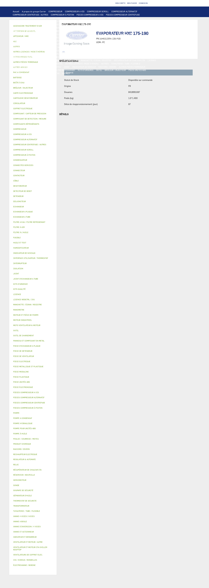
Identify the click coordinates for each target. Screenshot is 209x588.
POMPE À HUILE (120, 44)
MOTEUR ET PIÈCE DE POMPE (119, 41)
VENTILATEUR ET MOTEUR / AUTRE (29, 31)
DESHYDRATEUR (134, 47)
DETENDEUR (78, 50)
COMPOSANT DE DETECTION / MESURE (30, 24)
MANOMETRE (54, 73)
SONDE (50, 37)
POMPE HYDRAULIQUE (55, 41)
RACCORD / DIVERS (107, 67)
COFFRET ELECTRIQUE (57, 34)
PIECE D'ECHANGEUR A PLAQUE (27, 28)
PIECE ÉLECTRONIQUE (23, 387)
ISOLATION (133, 54)
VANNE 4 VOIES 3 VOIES (48, 57)
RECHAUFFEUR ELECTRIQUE (69, 37)
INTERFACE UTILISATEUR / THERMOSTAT (31, 21)
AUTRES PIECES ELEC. (23, 41)
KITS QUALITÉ (38, 73)
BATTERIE (75, 24)
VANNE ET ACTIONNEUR (23, 57)
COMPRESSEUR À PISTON (62, 15)
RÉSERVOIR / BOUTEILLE (113, 54)
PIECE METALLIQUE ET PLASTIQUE (125, 50)
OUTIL (99, 70)
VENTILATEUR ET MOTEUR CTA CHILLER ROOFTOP (128, 28)
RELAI (16, 34)
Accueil (16, 11)
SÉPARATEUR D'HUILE (101, 44)
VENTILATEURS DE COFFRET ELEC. (28, 37)
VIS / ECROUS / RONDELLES (25, 70)
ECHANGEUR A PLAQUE (93, 24)
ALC (52, 24)
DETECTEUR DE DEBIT (90, 47)
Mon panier (132, 3)
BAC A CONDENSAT (76, 54)
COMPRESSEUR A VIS (74, 11)
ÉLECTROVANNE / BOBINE (107, 57)
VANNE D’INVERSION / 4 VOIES (56, 50)
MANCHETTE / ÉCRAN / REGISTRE (96, 60)
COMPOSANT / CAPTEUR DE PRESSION (60, 47)
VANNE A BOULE (85, 57)
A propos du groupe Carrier (34, 11)
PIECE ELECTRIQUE (104, 31)
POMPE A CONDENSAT (78, 41)
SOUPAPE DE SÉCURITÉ (114, 47)
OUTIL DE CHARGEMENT (111, 21)
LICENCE (152, 60)
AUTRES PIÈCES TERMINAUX (132, 67)
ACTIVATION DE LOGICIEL (50, 63)
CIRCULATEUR (97, 41)
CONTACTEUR (150, 31)
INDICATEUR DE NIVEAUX (84, 67)
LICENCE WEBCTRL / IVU (24, 63)
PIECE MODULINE (21, 73)
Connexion (143, 3)
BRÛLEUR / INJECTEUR (115, 70)
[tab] (33, 78)
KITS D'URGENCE (86, 70)
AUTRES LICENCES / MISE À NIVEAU (82, 63)
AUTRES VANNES (128, 57)
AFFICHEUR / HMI (61, 21)
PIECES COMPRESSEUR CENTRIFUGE (123, 15)
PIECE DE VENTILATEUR (81, 31)
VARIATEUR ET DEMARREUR (128, 31)
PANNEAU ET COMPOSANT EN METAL (48, 54)
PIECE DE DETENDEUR (96, 50)
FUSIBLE (111, 34)
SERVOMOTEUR (68, 57)
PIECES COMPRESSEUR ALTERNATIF (29, 18)
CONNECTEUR (91, 37)
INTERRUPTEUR (28, 34)
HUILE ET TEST (46, 44)
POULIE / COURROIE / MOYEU (47, 67)
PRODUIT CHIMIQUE (22, 67)
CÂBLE (41, 34)
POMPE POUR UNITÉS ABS (24, 44)
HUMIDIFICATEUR (69, 60)
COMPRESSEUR (55, 11)
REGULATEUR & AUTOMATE (84, 21)
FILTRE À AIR (52, 60)
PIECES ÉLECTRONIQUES (93, 18)
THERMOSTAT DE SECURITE (136, 37)
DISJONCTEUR (97, 34)
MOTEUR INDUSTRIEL (57, 31)
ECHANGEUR (62, 24)
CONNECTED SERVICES (110, 37)
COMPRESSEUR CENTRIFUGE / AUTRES (30, 15)
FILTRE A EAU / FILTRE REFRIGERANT (57, 70)
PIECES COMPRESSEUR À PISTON (64, 18)
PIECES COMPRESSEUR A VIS (90, 15)
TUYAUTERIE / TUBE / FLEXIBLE (125, 63)
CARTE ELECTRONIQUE (118, 18)
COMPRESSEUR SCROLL (98, 11)
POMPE (39, 41)
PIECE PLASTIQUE (21, 54)
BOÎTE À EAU (94, 54)
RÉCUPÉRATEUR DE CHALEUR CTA (129, 60)
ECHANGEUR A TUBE (115, 24)
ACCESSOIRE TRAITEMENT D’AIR (28, 60)
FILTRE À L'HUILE (80, 44)
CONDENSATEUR (125, 34)
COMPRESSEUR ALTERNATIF (124, 11)
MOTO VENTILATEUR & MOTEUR (88, 28)
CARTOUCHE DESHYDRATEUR (26, 50)
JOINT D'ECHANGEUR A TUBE (57, 28)
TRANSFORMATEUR (79, 34)
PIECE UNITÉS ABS (137, 70)
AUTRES (105, 63)
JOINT (67, 67)
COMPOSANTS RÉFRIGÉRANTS (26, 47)
